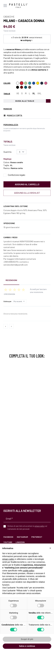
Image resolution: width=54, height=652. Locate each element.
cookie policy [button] (28, 570)
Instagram (22, 537)
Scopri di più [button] (27, 639)
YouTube (7, 542)
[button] (50, 548)
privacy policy (39, 526)
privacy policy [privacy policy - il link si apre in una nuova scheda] (8, 559)
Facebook (8, 537)
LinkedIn (20, 542)
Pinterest (36, 537)
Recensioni (11, 280)
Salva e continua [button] (27, 646)
